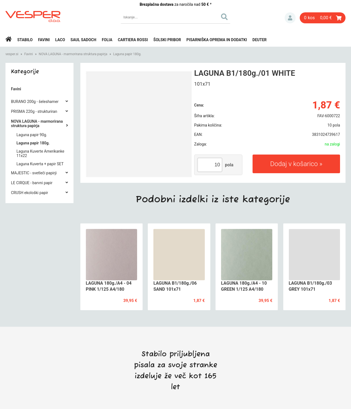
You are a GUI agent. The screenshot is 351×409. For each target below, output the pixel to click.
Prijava (290, 17)
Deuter (260, 40)
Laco (60, 40)
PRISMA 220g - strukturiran (34, 111)
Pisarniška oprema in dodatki (216, 40)
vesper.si (11, 54)
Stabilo (25, 40)
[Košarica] (323, 17)
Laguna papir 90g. (31, 135)
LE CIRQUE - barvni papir (31, 183)
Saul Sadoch (83, 40)
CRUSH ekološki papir (29, 193)
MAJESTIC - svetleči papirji (34, 173)
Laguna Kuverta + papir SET (40, 164)
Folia (107, 40)
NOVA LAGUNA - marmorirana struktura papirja (73, 54)
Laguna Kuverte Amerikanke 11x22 (40, 153)
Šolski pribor (167, 40)
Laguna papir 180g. (127, 54)
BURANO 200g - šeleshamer (34, 101)
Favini (44, 40)
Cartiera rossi (133, 40)
